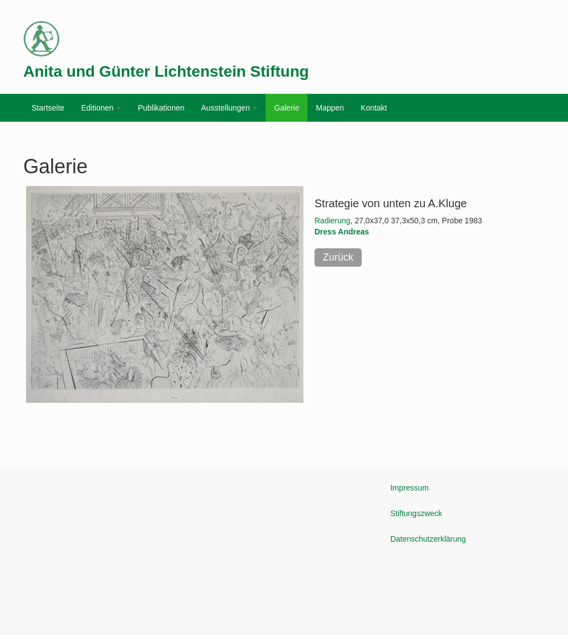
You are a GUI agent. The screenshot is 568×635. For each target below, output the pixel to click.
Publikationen (161, 107)
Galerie (286, 107)
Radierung (333, 220)
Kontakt (374, 107)
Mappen (330, 107)
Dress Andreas (342, 231)
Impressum (409, 487)
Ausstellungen (229, 107)
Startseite (48, 107)
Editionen (101, 107)
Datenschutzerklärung (428, 538)
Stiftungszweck (416, 513)
